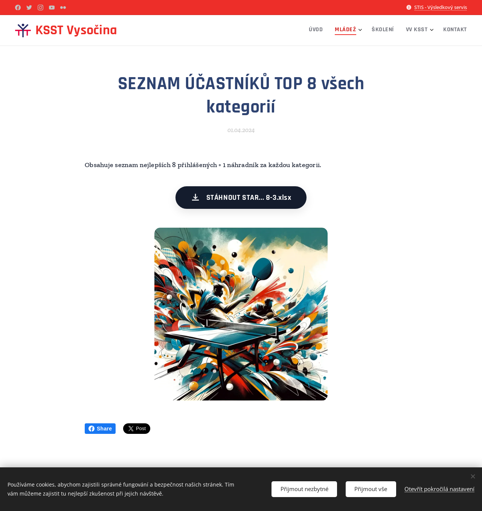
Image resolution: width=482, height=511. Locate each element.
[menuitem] (410, 30)
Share (100, 429)
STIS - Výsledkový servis (440, 7)
